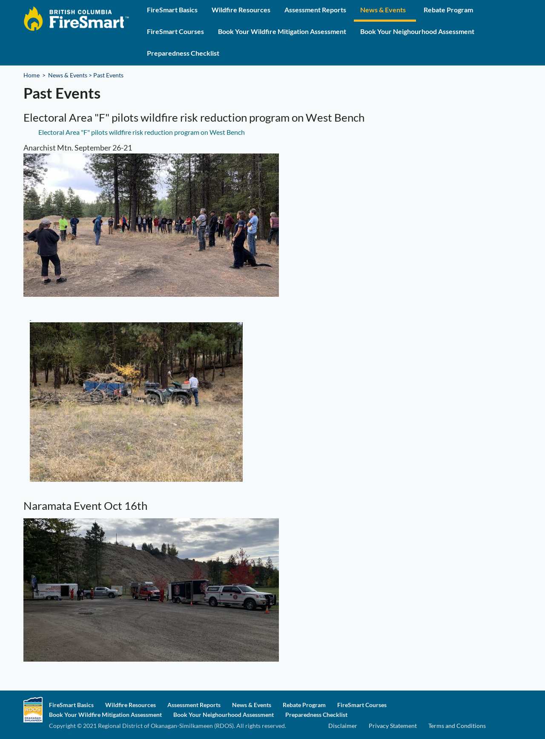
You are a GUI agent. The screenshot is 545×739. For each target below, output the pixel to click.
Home (31, 75)
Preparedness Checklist (183, 53)
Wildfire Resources (241, 10)
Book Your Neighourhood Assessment (417, 31)
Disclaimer (342, 726)
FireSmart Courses (175, 31)
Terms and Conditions (457, 726)
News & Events (383, 10)
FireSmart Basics (172, 10)
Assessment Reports (315, 10)
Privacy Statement (393, 726)
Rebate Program (448, 10)
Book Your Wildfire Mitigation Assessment (282, 31)
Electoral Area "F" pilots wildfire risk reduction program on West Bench (141, 132)
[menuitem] (172, 11)
